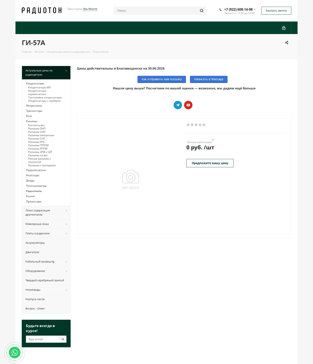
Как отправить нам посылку (162, 79)
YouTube (188, 105)
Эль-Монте (90, 9)
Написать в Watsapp (208, 79)
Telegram (178, 105)
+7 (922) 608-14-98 (238, 9)
